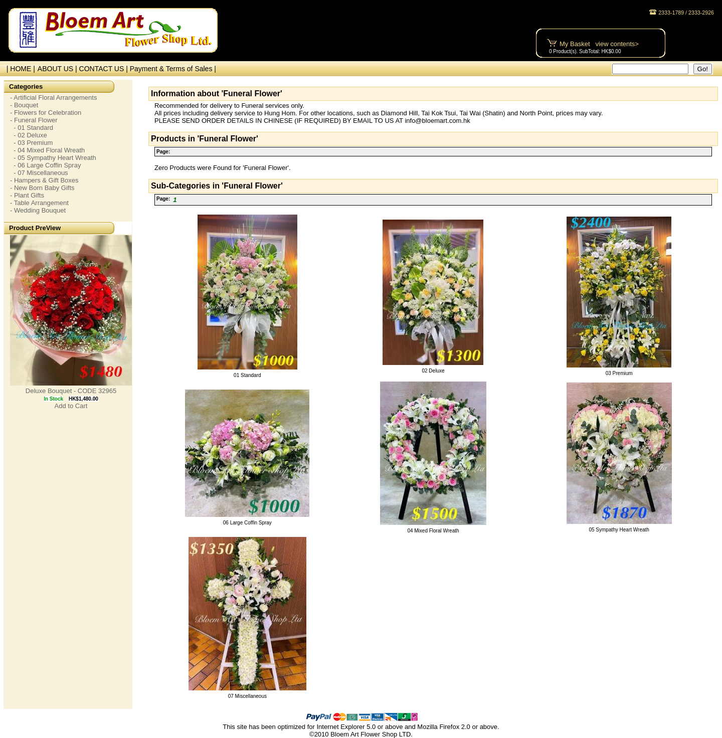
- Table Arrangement (39, 203)
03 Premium (619, 373)
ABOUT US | (58, 69)
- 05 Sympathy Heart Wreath (53, 157)
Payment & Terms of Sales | (173, 69)
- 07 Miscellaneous (39, 172)
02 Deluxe (433, 371)
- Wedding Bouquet (38, 210)
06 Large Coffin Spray (247, 522)
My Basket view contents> (599, 44)
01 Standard (247, 375)
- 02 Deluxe (28, 135)
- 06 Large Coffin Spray (45, 165)
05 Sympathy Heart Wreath (619, 529)
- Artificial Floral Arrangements (53, 97)
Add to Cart (71, 406)
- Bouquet (24, 105)
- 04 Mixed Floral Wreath (47, 150)
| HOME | (19, 69)
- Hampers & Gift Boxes (44, 180)
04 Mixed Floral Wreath (433, 530)
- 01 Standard (31, 127)
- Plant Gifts (27, 195)
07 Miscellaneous (247, 696)
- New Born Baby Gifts (42, 188)
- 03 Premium (31, 142)
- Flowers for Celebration (45, 112)
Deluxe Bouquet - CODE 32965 (71, 391)
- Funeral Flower (34, 120)
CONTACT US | (104, 69)
